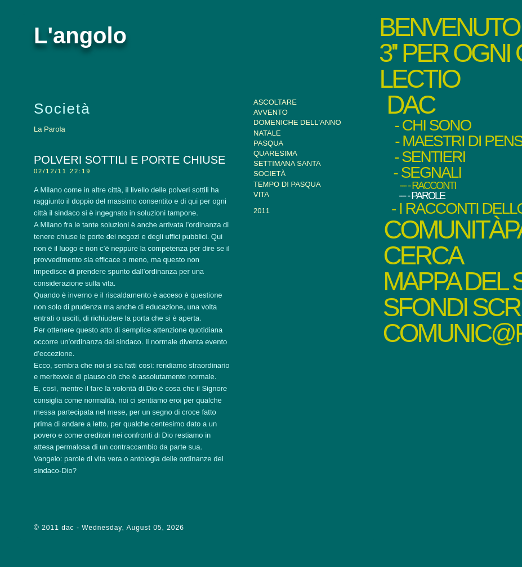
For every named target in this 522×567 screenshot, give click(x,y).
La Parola (49, 129)
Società (269, 173)
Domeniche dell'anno (297, 122)
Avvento (270, 112)
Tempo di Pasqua (287, 184)
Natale (267, 133)
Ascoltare (275, 102)
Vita (261, 194)
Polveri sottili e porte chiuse (129, 160)
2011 (261, 210)
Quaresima (275, 153)
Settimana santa (287, 163)
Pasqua (268, 143)
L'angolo (80, 35)
